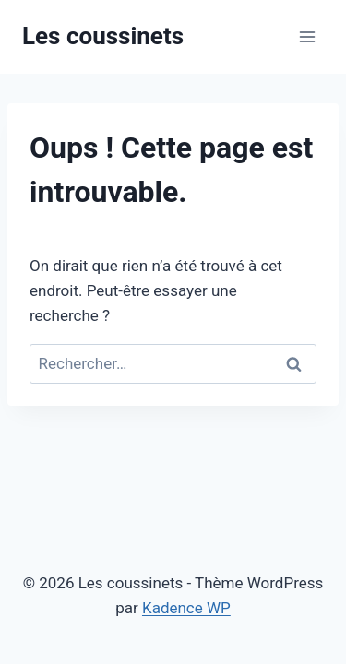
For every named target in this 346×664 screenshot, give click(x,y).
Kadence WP (186, 608)
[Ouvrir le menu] (307, 36)
